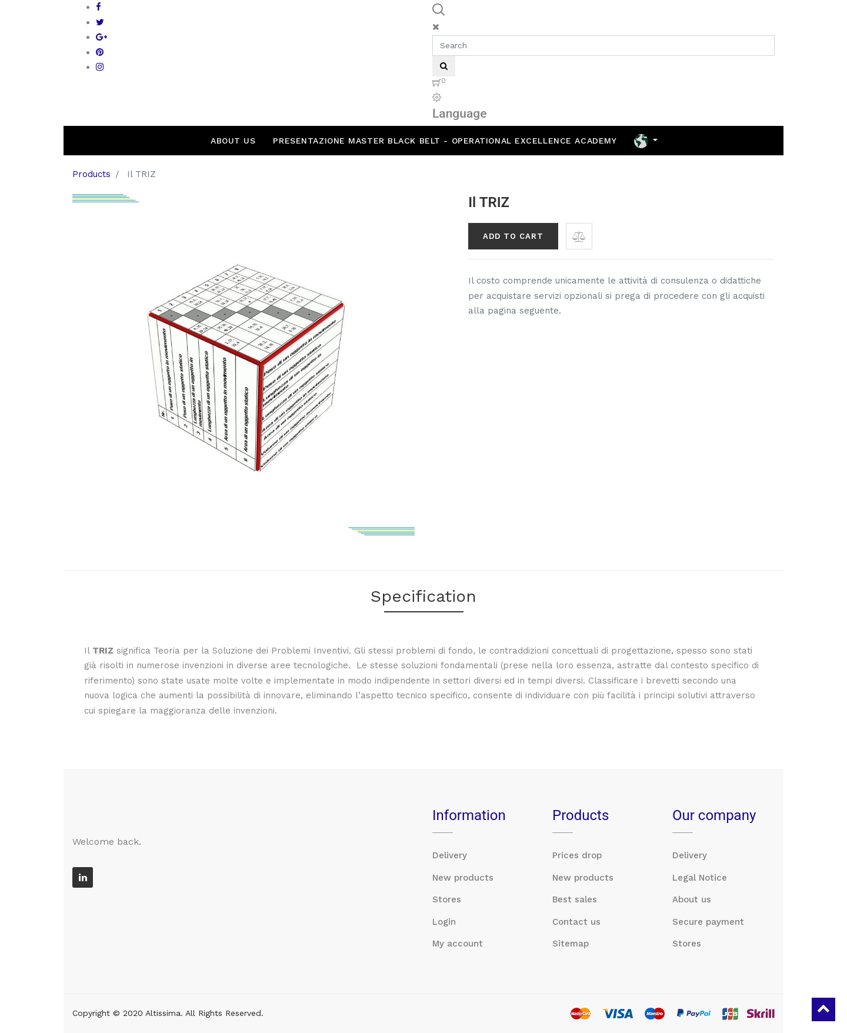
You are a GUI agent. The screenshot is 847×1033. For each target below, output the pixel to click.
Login (444, 922)
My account (457, 943)
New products (462, 877)
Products (91, 174)
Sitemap (570, 943)
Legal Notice (699, 877)
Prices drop (577, 855)
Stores (446, 899)
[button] (579, 236)
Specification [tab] (423, 596)
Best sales (574, 899)
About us (691, 899)
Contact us (576, 922)
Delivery (449, 855)
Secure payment (708, 922)
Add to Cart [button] (513, 236)
